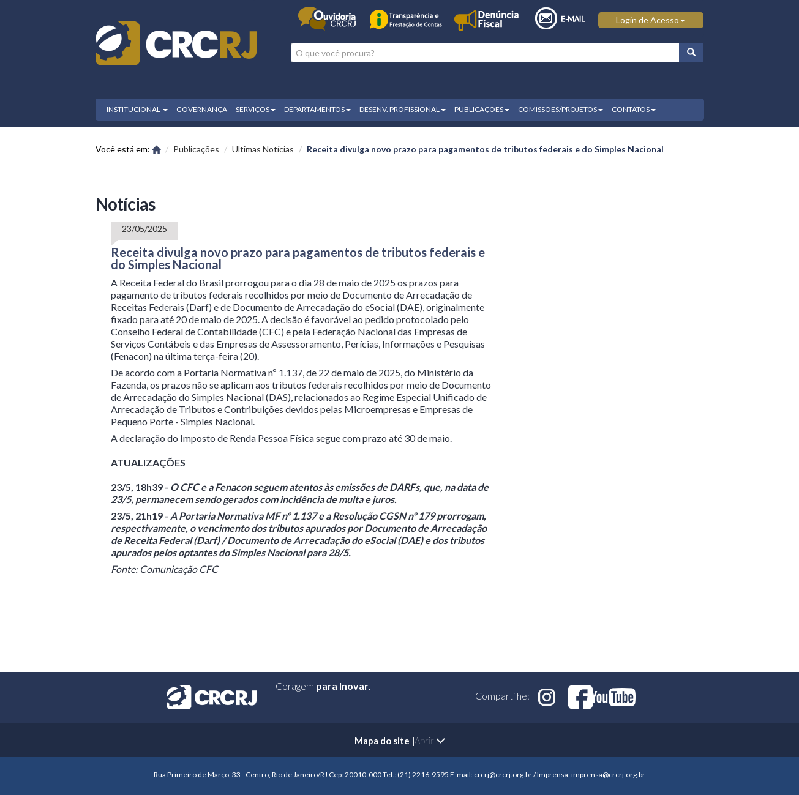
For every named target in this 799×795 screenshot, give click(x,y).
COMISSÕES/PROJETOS (560, 109)
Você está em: (128, 149)
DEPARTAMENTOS (317, 109)
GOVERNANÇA (201, 109)
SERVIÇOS (256, 109)
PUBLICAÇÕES (481, 109)
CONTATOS (634, 109)
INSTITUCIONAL (137, 109)
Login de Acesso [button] (650, 20)
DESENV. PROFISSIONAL (402, 109)
